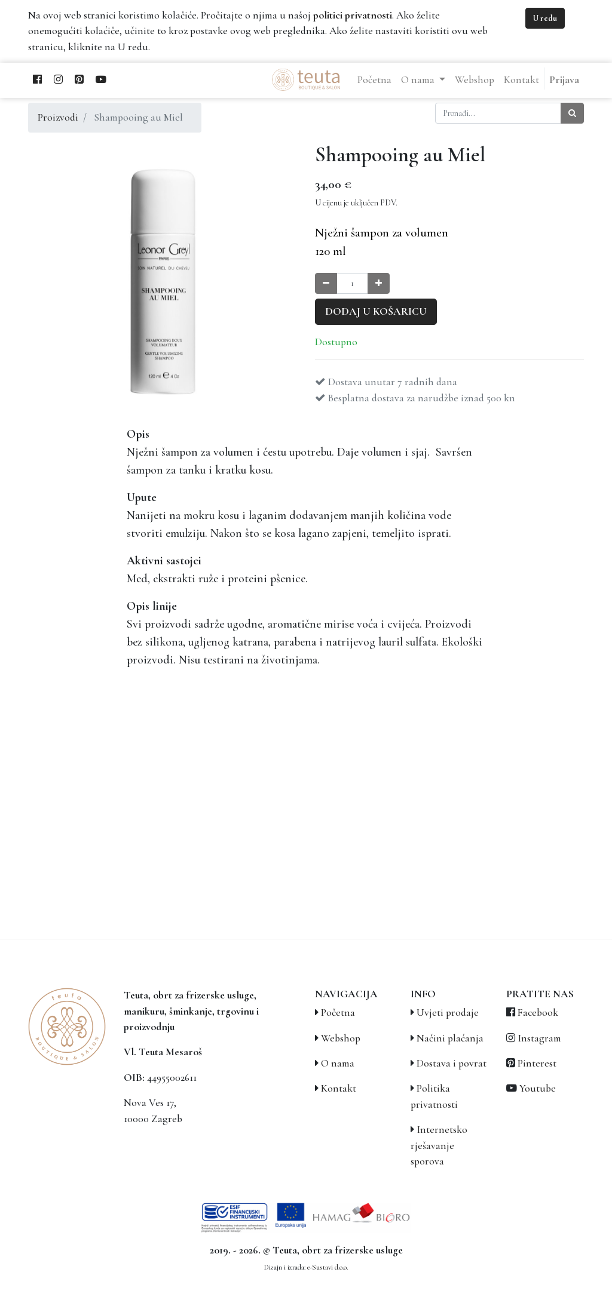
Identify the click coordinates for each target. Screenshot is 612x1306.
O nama (337, 1063)
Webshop (340, 1038)
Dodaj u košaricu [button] (376, 311)
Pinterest (537, 1063)
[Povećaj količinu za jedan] (379, 283)
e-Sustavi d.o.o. (327, 1267)
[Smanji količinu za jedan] (326, 283)
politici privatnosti (352, 15)
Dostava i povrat (451, 1063)
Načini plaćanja (450, 1038)
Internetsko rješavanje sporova (439, 1145)
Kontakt (338, 1088)
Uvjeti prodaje (448, 1012)
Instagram (539, 1038)
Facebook (538, 1012)
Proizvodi (58, 117)
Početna (338, 1012)
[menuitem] (374, 80)
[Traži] (572, 113)
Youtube (537, 1088)
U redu (545, 18)
